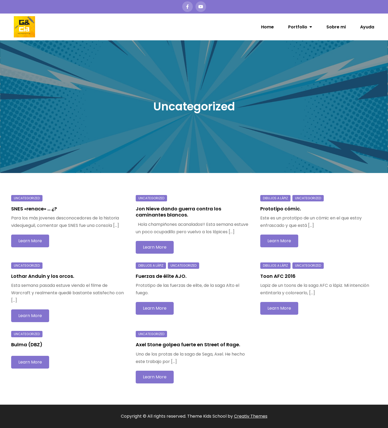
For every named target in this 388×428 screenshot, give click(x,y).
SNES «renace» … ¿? (34, 208)
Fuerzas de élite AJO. (161, 276)
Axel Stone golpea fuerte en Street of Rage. (188, 344)
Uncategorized (27, 198)
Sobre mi (336, 27)
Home (267, 27)
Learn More (30, 241)
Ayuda (367, 27)
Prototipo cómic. (280, 208)
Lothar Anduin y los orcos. (42, 276)
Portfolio (297, 27)
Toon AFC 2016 (278, 276)
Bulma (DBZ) (26, 344)
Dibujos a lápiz (275, 198)
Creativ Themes (250, 416)
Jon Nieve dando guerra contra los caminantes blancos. (178, 211)
